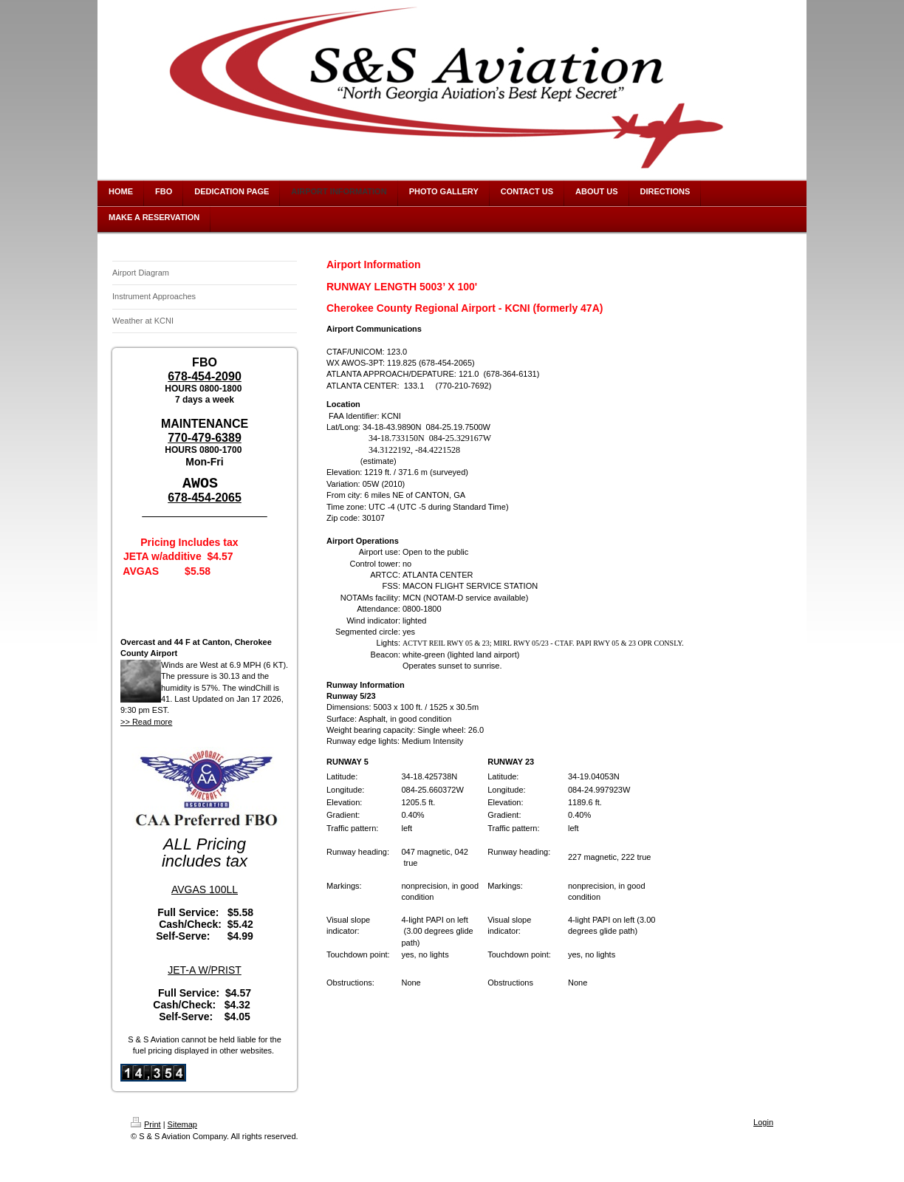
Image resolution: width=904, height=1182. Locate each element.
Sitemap (182, 1123)
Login (763, 1121)
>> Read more (146, 721)
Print (146, 1123)
